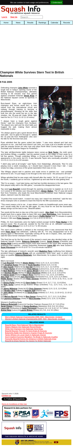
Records (66, 23)
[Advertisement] (23, 48)
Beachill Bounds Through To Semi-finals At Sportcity (26, 331)
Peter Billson (13, 226)
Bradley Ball (9, 291)
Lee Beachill (14, 189)
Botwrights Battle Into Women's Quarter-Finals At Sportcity (28, 333)
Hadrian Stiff (30, 291)
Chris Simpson (35, 289)
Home (6, 23)
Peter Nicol (11, 232)
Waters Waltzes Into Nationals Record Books (23, 327)
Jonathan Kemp (11, 265)
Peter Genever (23, 218)
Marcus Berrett (10, 296)
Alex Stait (49, 212)
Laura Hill (51, 245)
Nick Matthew (9, 271)
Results (30, 23)
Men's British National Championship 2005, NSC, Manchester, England (33, 317)
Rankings (42, 23)
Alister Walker (47, 191)
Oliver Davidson (33, 273)
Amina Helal (6, 243)
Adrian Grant (8, 275)
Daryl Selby (31, 283)
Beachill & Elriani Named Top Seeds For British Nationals (28, 341)
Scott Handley (34, 265)
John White (23, 88)
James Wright (32, 271)
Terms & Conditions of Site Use (14, 404)
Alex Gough (8, 267)
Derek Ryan (29, 96)
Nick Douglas (35, 298)
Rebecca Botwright (30, 241)
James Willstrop (10, 289)
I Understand (56, 2)
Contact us (6, 396)
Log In (4, 17)
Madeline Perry (46, 251)
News (18, 23)
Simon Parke (8, 283)
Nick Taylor (53, 152)
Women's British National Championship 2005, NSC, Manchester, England (35, 319)
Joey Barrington (49, 214)
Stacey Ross (27, 275)
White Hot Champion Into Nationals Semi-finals (24, 329)
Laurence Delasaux (12, 298)
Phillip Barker (45, 216)
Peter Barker (61, 222)
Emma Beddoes (31, 306)
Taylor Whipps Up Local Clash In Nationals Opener (25, 335)
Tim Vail (29, 267)
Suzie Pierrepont (8, 247)
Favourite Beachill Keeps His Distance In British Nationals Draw (30, 339)
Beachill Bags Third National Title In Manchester (24, 325)
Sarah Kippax (53, 241)
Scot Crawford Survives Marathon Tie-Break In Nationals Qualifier (31, 337)
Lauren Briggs (22, 253)
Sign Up (13, 17)
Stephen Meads (11, 273)
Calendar (54, 23)
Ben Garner (31, 296)
